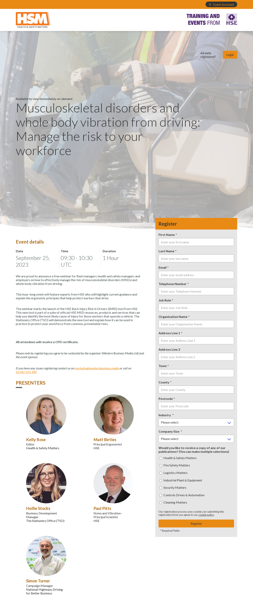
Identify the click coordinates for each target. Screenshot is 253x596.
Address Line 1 (169, 333)
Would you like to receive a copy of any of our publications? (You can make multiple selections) (194, 449)
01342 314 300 (26, 372)
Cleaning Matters (173, 502)
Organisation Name (173, 316)
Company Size (169, 431)
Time (64, 251)
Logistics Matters (173, 473)
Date (19, 251)
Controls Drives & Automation (181, 495)
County (164, 382)
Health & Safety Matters (178, 458)
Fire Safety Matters (174, 465)
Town (163, 366)
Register (196, 523)
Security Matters (172, 487)
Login (230, 54)
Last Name (166, 251)
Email (162, 267)
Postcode (166, 398)
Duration (109, 251)
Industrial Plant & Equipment (180, 480)
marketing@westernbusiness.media (97, 368)
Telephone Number (173, 284)
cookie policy (206, 514)
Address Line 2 (169, 349)
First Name (167, 234)
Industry (165, 415)
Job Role (165, 300)
